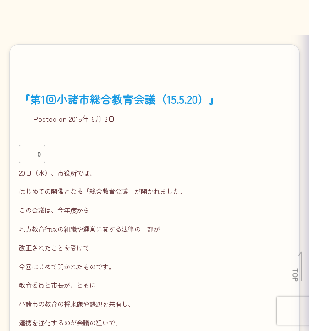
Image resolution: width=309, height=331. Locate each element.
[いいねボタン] (28, 154)
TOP (296, 274)
